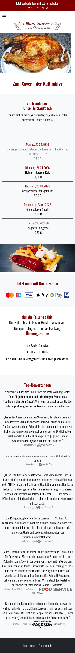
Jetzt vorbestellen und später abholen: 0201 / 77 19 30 (37, 5)
